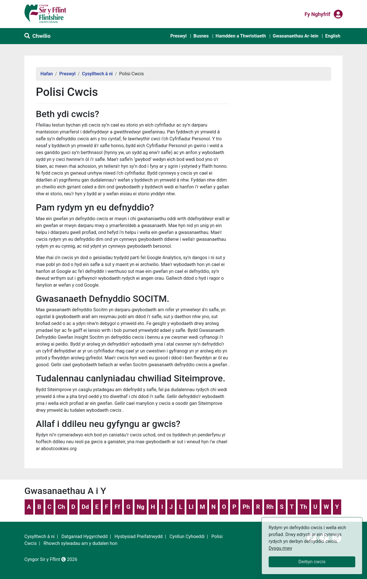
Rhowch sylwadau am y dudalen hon (81, 543)
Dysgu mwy (280, 548)
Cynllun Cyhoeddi (187, 536)
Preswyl (178, 36)
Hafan (46, 73)
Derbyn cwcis (312, 561)
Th (303, 506)
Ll (191, 506)
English (332, 36)
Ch (61, 506)
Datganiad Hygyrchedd (84, 536)
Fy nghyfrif (317, 13)
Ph (246, 506)
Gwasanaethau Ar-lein (295, 36)
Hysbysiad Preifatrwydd (138, 536)
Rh (270, 506)
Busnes (201, 36)
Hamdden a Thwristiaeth (241, 36)
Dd (85, 506)
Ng (141, 506)
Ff (117, 506)
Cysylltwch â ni (97, 73)
